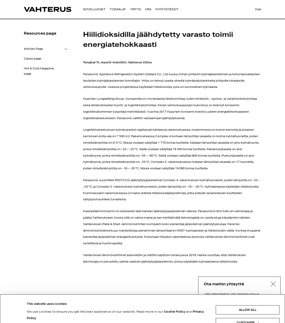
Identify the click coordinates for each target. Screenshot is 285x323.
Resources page (40, 33)
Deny (247, 310)
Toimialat (118, 9)
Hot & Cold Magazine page (39, 71)
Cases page (32, 58)
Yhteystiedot (167, 9)
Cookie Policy (174, 287)
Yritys (135, 9)
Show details (39, 304)
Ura (148, 9)
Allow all (247, 285)
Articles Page (33, 48)
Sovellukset (94, 9)
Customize (248, 298)
